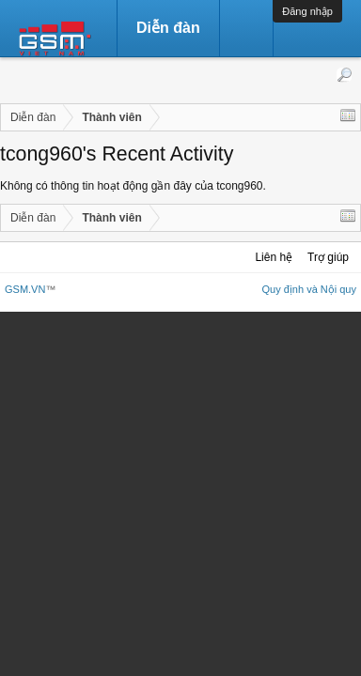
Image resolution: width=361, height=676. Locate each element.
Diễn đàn (168, 28)
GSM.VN (25, 289)
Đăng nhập (307, 11)
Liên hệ (273, 257)
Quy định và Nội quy (309, 289)
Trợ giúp (328, 257)
